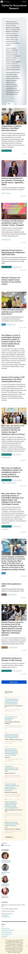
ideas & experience (17, 480)
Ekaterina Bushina (5, 884)
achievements (5, 529)
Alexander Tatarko (5, 872)
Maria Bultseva (4, 896)
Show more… (14, 682)
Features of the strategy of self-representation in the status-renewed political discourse (13, 379)
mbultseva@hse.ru (8, 913)
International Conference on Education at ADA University (11, 659)
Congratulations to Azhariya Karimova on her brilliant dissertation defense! (11, 128)
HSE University (6, 1)
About (3, 924)
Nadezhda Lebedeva (6, 860)
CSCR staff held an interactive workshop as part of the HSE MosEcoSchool (12, 312)
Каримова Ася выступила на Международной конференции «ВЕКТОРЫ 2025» (13, 252)
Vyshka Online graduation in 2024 (11, 585)
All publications (9, 837)
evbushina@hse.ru (5, 916)
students (4, 482)
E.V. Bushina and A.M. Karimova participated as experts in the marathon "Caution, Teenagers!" (12, 223)
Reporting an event (6, 193)
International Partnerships (6, 934)
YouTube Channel (7, 845)
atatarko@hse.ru (5, 915)
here (7, 944)
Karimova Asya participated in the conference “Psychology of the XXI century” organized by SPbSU (12, 181)
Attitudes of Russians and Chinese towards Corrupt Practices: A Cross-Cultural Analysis (11, 280)
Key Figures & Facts (5, 928)
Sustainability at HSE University (7, 930)
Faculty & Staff (4, 936)
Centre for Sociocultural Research (14, 7)
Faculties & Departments (6, 932)
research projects (16, 454)
